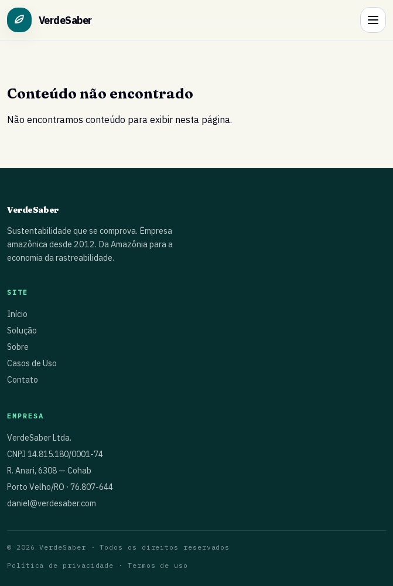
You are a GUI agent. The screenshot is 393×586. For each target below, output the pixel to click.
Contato (22, 379)
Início (17, 314)
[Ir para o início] (49, 20)
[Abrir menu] (373, 20)
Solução (22, 330)
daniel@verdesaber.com (51, 503)
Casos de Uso (32, 363)
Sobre (18, 347)
